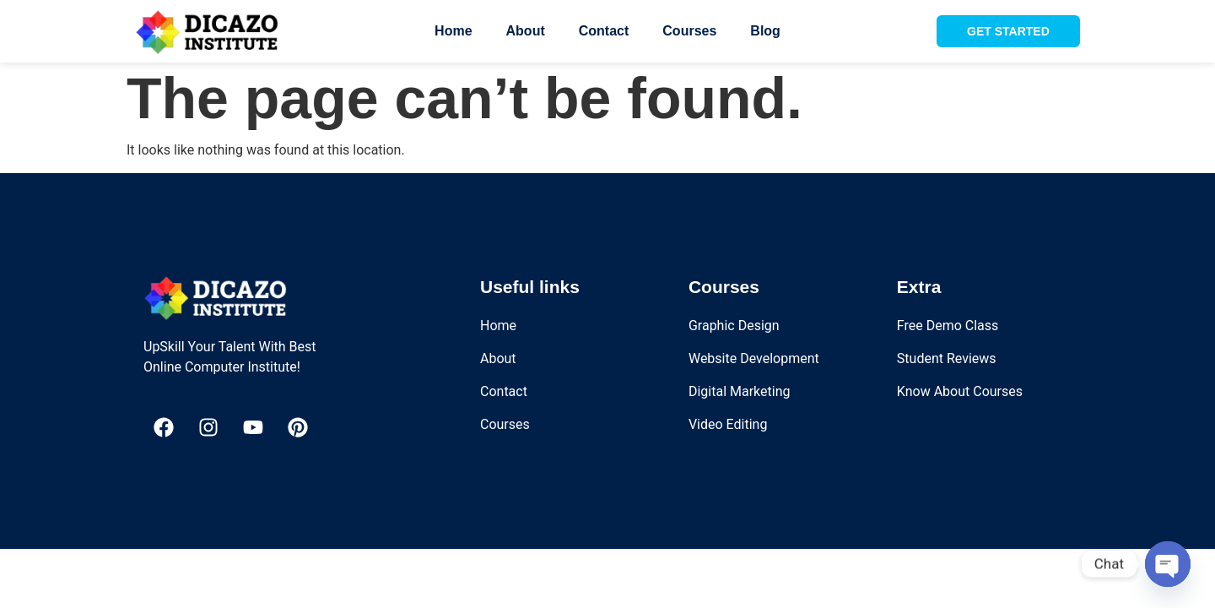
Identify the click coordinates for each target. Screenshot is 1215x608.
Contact (604, 31)
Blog (765, 31)
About (525, 31)
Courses (689, 31)
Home (453, 31)
